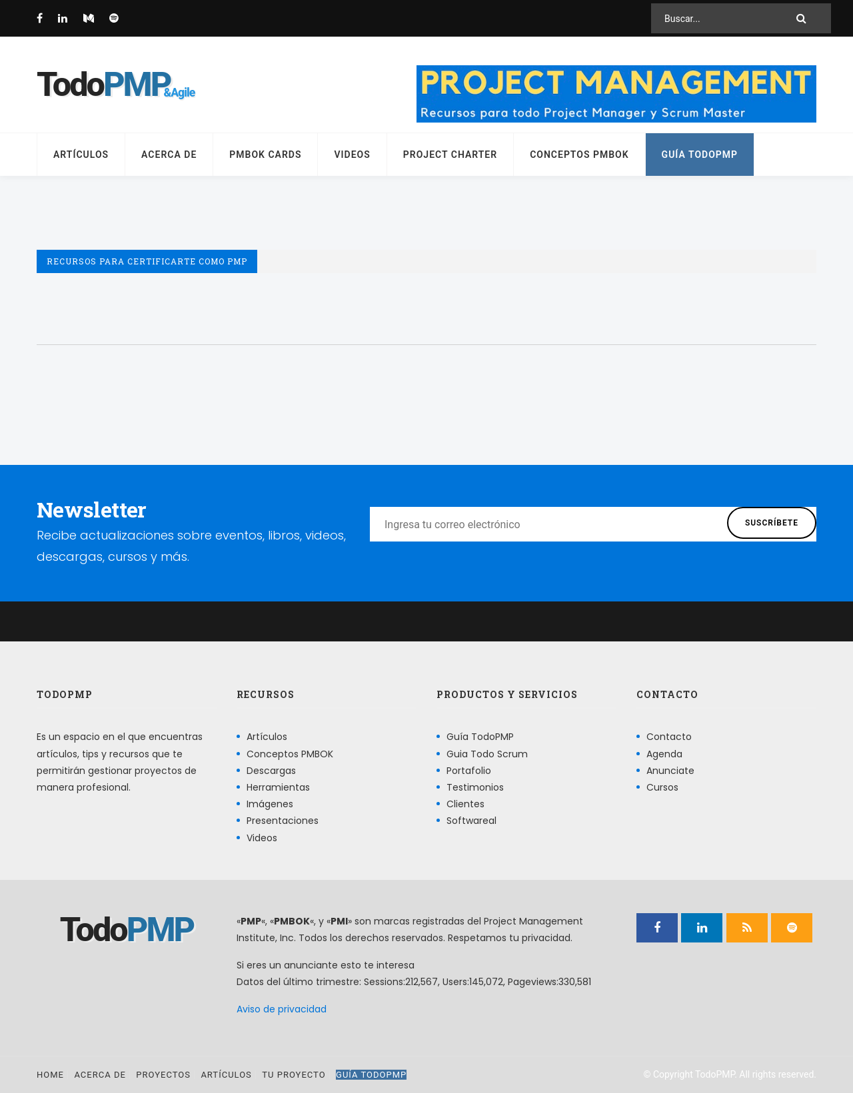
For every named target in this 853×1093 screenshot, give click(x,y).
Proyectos (163, 1075)
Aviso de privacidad (282, 1009)
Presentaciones (283, 820)
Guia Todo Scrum (487, 754)
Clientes (465, 804)
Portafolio (468, 770)
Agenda (664, 754)
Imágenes (270, 804)
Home (50, 1075)
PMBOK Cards (265, 154)
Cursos (662, 787)
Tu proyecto (293, 1075)
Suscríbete (771, 523)
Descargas (271, 770)
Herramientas (278, 787)
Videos (352, 154)
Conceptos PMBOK (579, 154)
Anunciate (670, 770)
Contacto (669, 736)
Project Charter (450, 154)
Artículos (81, 154)
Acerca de (169, 154)
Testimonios (475, 787)
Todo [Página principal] (103, 84)
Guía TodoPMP (700, 154)
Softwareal (471, 820)
